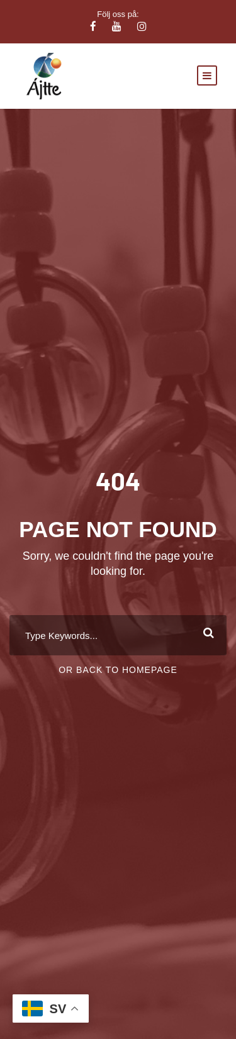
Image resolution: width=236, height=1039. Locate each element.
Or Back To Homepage (118, 670)
